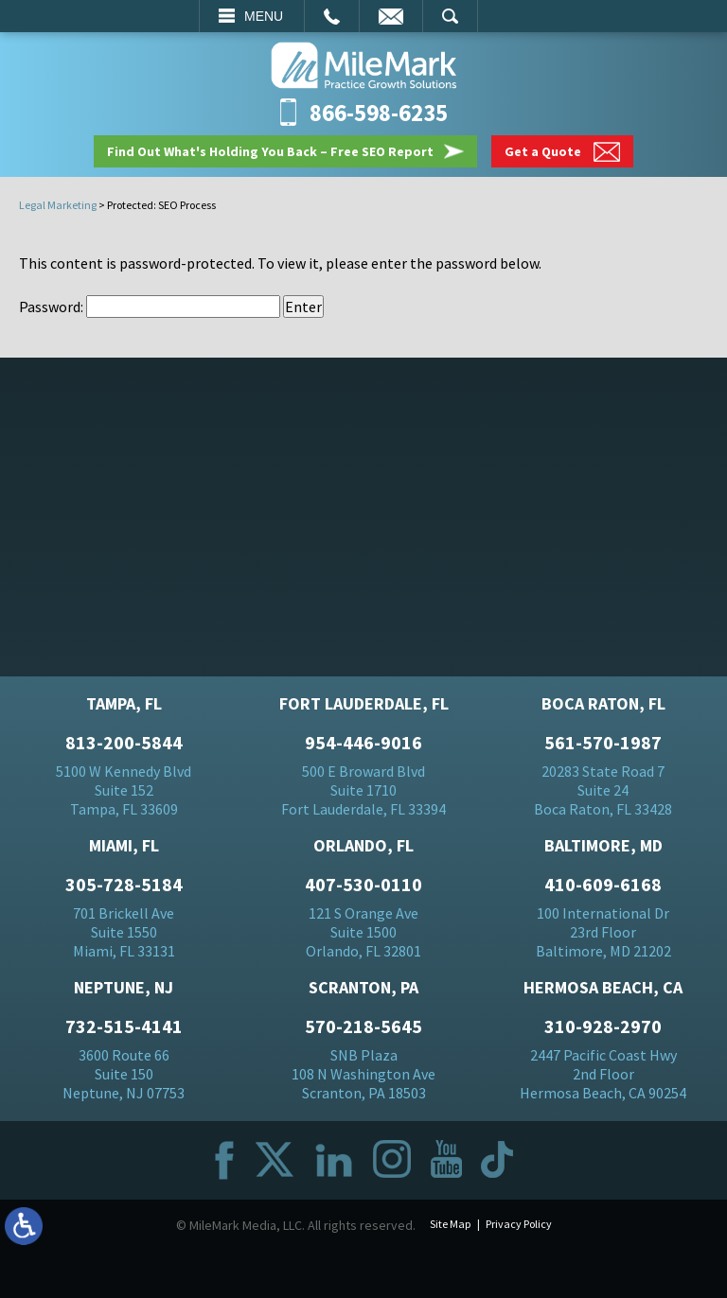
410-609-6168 (603, 884)
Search (450, 16)
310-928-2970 (603, 1026)
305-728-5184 (124, 884)
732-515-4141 (124, 1026)
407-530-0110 (363, 884)
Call (332, 16)
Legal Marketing (58, 205)
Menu (263, 16)
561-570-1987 (603, 742)
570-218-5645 (363, 1026)
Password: (149, 306)
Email (391, 16)
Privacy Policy (519, 1224)
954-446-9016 (363, 742)
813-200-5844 (124, 742)
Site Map (450, 1224)
